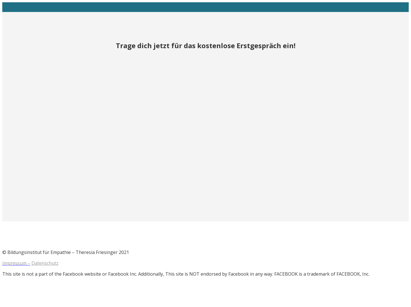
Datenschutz (45, 263)
